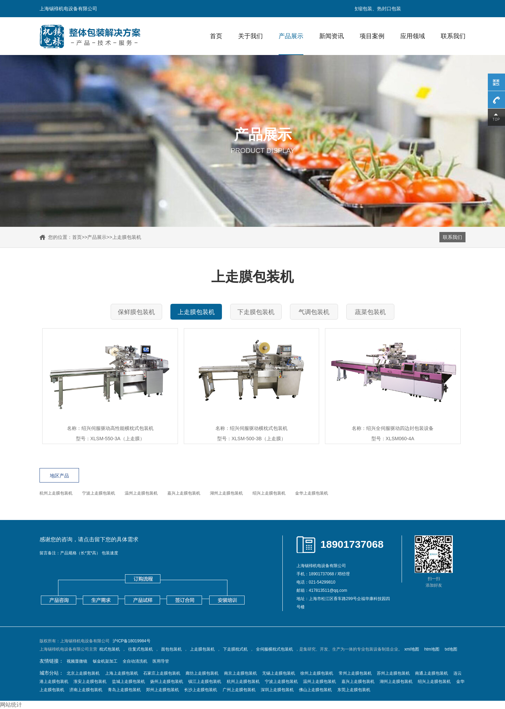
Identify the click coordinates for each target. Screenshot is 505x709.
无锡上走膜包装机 (278, 673)
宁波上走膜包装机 (98, 493)
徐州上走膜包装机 (316, 673)
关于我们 (250, 36)
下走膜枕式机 (235, 649)
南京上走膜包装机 (240, 673)
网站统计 (11, 705)
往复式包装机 (140, 649)
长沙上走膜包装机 (200, 689)
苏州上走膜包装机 (393, 673)
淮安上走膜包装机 (90, 681)
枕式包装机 (109, 649)
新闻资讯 (331, 36)
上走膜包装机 (126, 237)
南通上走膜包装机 (431, 673)
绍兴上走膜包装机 (268, 493)
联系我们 (453, 36)
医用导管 (161, 661)
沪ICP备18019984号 (131, 641)
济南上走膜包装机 (85, 689)
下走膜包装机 (255, 312)
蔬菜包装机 (370, 312)
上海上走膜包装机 (121, 673)
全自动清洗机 (135, 661)
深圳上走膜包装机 (277, 689)
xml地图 (411, 649)
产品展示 (291, 36)
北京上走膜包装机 (83, 673)
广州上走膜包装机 (239, 689)
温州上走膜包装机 (141, 493)
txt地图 (451, 649)
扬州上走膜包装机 (166, 681)
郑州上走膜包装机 (162, 689)
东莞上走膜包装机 (353, 689)
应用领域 (412, 36)
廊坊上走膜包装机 (202, 673)
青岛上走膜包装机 (124, 689)
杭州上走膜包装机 (56, 493)
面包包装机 (171, 649)
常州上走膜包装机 (355, 673)
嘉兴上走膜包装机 (183, 493)
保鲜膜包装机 (136, 312)
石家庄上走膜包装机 (161, 673)
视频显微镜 (77, 661)
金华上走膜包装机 (311, 493)
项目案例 (372, 36)
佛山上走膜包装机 (315, 689)
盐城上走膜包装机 (128, 681)
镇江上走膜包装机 (204, 681)
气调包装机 (314, 312)
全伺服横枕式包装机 (274, 649)
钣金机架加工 (105, 661)
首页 (216, 36)
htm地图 (431, 649)
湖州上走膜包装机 (226, 493)
